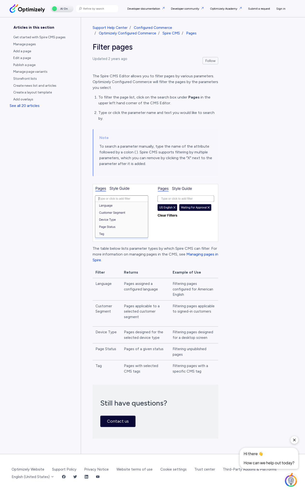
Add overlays (23, 99)
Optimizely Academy (224, 8)
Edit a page (22, 58)
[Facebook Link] (63, 477)
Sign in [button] (280, 8)
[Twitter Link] (75, 477)
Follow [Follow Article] (210, 61)
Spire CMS (171, 33)
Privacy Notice (96, 469)
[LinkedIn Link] (86, 477)
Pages (191, 33)
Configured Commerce (153, 28)
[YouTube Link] (97, 477)
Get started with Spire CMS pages (39, 37)
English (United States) (33, 477)
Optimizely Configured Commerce (127, 33)
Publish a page (24, 65)
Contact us (118, 421)
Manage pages (24, 44)
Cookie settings (173, 469)
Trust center (204, 469)
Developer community (185, 8)
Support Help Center (110, 28)
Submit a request (259, 8)
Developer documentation (144, 8)
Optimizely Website (28, 469)
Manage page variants (30, 72)
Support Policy (64, 469)
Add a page (22, 51)
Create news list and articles (34, 86)
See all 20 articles (25, 105)
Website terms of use (134, 469)
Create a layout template (32, 92)
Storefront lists (25, 79)
